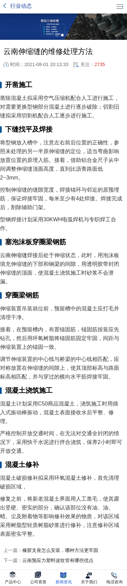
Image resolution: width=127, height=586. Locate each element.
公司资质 (38, 577)
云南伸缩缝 (13, 255)
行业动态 (21, 6)
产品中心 (13, 577)
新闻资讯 (64, 577)
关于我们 (89, 577)
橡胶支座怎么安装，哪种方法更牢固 (50, 550)
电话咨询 (114, 577)
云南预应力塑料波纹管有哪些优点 (48, 560)
